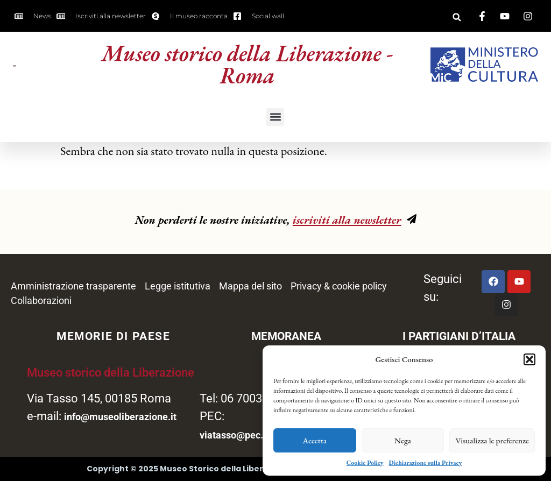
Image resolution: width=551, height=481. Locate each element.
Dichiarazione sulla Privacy (425, 462)
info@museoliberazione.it (120, 416)
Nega (402, 440)
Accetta (315, 440)
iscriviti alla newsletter (347, 220)
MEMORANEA (286, 336)
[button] (529, 359)
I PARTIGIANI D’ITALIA (458, 336)
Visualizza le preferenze (492, 440)
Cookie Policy (365, 462)
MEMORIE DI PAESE (113, 336)
